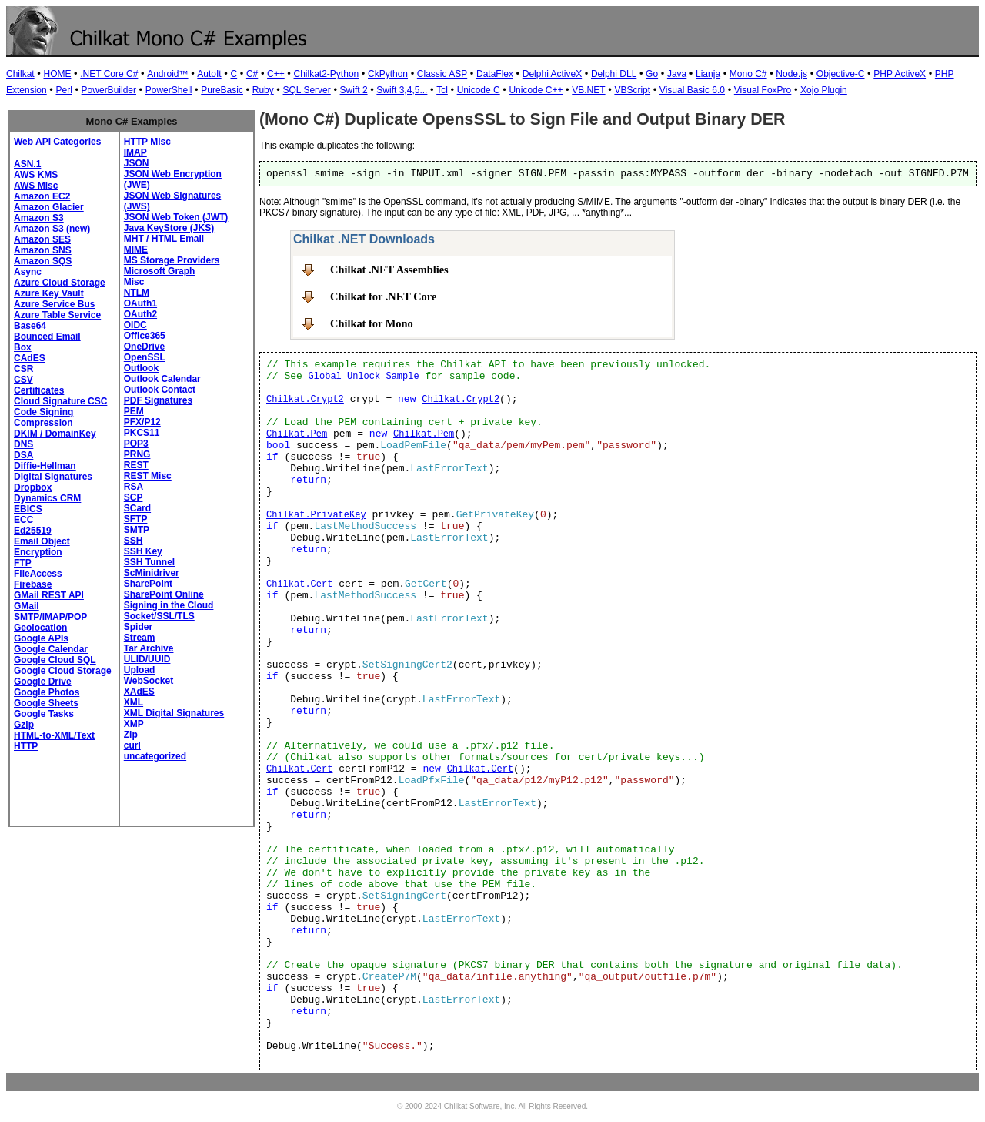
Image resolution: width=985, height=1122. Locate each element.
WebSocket (148, 680)
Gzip (24, 724)
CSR (23, 368)
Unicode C (478, 90)
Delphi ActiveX (552, 74)
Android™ (167, 74)
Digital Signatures (53, 476)
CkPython (388, 74)
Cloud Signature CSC (60, 401)
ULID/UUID (147, 659)
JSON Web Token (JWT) (176, 217)
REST (136, 465)
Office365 (144, 335)
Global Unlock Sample (364, 376)
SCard (137, 508)
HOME (57, 74)
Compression (43, 422)
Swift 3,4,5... (401, 90)
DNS (23, 444)
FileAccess (38, 573)
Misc (134, 281)
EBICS (28, 509)
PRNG (137, 454)
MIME (136, 249)
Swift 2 (354, 90)
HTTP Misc (147, 141)
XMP (134, 723)
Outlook (141, 368)
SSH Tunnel (149, 562)
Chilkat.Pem (296, 434)
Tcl (442, 90)
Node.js (791, 74)
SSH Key (143, 551)
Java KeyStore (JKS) (169, 228)
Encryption (38, 552)
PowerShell (168, 90)
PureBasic (222, 90)
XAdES (139, 691)
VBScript (632, 90)
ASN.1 (27, 164)
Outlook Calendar (162, 378)
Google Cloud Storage (63, 670)
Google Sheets (46, 703)
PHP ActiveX (899, 74)
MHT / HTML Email (164, 238)
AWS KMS (36, 174)
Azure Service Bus (54, 304)
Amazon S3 (39, 218)
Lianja (708, 74)
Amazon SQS (43, 261)
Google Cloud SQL (55, 660)
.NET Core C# (109, 74)
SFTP (136, 519)
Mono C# (748, 74)
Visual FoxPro (762, 90)
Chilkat (20, 74)
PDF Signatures (158, 400)
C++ (276, 74)
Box (23, 347)
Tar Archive (149, 648)
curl (132, 745)
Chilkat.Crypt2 (305, 399)
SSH (133, 540)
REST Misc (148, 476)
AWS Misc (36, 185)
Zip (131, 734)
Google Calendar (51, 649)
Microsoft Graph (159, 271)
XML (133, 702)
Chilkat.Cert (299, 584)
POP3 (136, 443)
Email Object (42, 541)
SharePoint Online (164, 594)
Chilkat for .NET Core (383, 296)
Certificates (39, 390)
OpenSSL (144, 357)
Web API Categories (57, 141)
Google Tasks (44, 713)
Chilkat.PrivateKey (316, 515)
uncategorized (155, 756)
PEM (134, 411)
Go (652, 74)
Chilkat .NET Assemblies (389, 269)
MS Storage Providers (172, 260)
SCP (133, 497)
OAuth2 (140, 314)
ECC (23, 519)
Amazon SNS (43, 250)
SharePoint (148, 583)
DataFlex (494, 74)
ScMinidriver (151, 573)
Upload (139, 670)
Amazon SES (42, 239)
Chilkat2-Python (326, 74)
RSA (133, 486)
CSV (23, 379)
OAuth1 (140, 303)
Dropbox (33, 487)
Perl (63, 90)
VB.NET (588, 90)
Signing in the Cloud (169, 605)
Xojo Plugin (823, 90)
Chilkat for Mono (371, 323)
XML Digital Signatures (174, 713)
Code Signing (43, 412)
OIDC (135, 325)
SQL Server (307, 90)
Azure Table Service (57, 315)
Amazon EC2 (42, 196)
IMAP (135, 152)
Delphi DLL (613, 74)
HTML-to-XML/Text (54, 735)
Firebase (33, 584)
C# (252, 74)
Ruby (263, 90)
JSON (136, 163)
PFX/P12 (142, 422)
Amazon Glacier (49, 207)
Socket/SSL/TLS (159, 616)
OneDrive (144, 346)
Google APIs (41, 638)
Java (676, 74)
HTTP (26, 746)
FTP (23, 563)
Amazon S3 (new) (52, 228)
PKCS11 (142, 432)
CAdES (29, 358)
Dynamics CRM (47, 498)
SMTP (136, 529)
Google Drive (43, 681)
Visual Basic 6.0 (692, 90)
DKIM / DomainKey (55, 433)
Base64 (30, 325)
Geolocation (40, 627)
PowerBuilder (109, 90)
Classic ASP (442, 74)
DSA (23, 455)
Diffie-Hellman (45, 466)
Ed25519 (33, 530)
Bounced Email (47, 336)
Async (28, 271)
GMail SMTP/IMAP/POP (50, 611)
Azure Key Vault (49, 293)
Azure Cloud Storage (59, 282)
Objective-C (840, 74)
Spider (138, 626)
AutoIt (209, 74)
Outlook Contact (159, 389)
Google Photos (46, 692)
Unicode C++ (536, 90)
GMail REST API (49, 595)
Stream (139, 637)
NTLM (136, 292)
